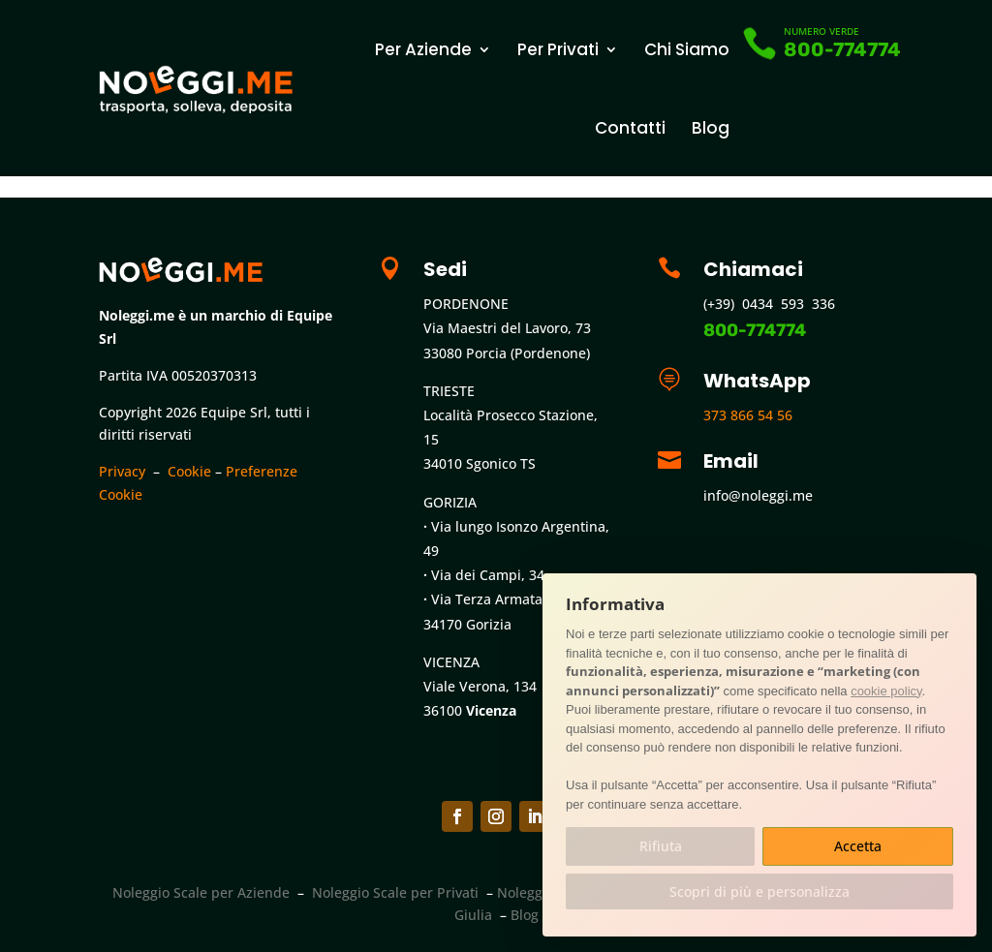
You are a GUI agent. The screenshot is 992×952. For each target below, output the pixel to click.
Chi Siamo (686, 49)
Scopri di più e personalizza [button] (759, 891)
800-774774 (842, 49)
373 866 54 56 (747, 415)
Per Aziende (423, 49)
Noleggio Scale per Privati (395, 892)
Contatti (630, 127)
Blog (710, 127)
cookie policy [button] (886, 691)
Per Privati (558, 49)
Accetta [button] (858, 846)
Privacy (122, 471)
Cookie (189, 471)
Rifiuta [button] (660, 846)
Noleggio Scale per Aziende (201, 892)
